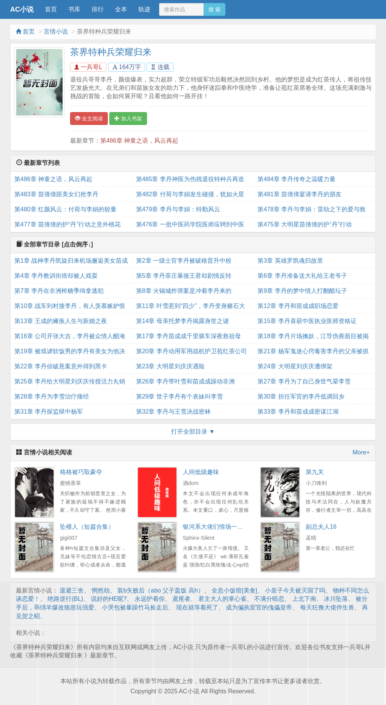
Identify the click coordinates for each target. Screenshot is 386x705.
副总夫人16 (321, 526)
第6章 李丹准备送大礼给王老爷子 (302, 275)
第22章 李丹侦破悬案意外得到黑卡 (60, 366)
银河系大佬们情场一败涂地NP (223, 526)
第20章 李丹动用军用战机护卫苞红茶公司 (191, 351)
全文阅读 (89, 118)
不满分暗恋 (269, 599)
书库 (74, 9)
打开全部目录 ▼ (193, 431)
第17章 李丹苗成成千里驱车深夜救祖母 (188, 336)
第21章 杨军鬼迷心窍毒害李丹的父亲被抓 (312, 351)
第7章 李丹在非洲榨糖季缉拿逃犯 (59, 291)
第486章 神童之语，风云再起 (139, 140)
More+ (361, 452)
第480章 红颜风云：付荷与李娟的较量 (65, 209)
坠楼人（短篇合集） (87, 526)
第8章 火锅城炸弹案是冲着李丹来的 (183, 291)
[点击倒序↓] (77, 244)
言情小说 (56, 31)
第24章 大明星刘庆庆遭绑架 (294, 366)
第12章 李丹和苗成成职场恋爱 (297, 306)
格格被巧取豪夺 (81, 472)
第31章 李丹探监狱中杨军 (48, 411)
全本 (121, 9)
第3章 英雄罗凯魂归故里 (290, 260)
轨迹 (144, 9)
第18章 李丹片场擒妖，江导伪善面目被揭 (312, 336)
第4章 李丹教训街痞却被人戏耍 (56, 275)
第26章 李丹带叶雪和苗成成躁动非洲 (185, 381)
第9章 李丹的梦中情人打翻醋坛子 (302, 291)
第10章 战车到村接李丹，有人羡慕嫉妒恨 (69, 306)
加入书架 (128, 118)
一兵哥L (88, 67)
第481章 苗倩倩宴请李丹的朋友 (299, 194)
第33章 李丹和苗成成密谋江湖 (297, 411)
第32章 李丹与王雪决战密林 (173, 411)
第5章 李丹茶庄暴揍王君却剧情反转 (183, 275)
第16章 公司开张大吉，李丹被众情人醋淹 (69, 336)
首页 (51, 9)
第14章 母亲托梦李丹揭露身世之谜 (182, 321)
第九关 (315, 472)
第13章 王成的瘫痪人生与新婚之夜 (60, 321)
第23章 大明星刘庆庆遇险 (170, 366)
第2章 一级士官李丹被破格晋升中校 (183, 260)
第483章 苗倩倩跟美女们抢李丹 (56, 194)
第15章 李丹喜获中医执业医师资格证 (306, 321)
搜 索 (214, 9)
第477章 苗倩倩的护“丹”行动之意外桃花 (67, 224)
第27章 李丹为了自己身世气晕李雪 (303, 381)
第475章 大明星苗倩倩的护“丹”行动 (304, 224)
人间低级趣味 (201, 472)
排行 (98, 9)
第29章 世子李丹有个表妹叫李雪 (179, 396)
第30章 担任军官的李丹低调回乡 (300, 396)
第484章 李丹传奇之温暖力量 (296, 179)
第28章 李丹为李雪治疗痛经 (51, 396)
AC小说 (22, 9)
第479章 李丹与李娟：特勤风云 (178, 209)
